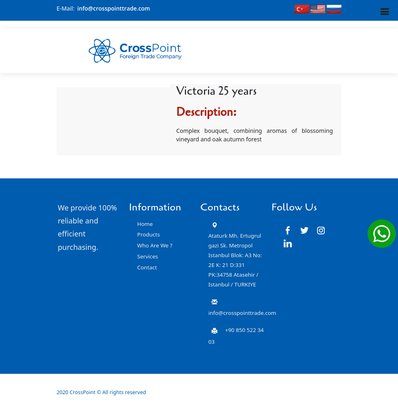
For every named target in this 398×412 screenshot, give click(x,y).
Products (148, 234)
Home (145, 224)
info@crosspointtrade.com (113, 8)
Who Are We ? (155, 245)
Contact (147, 267)
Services (147, 256)
